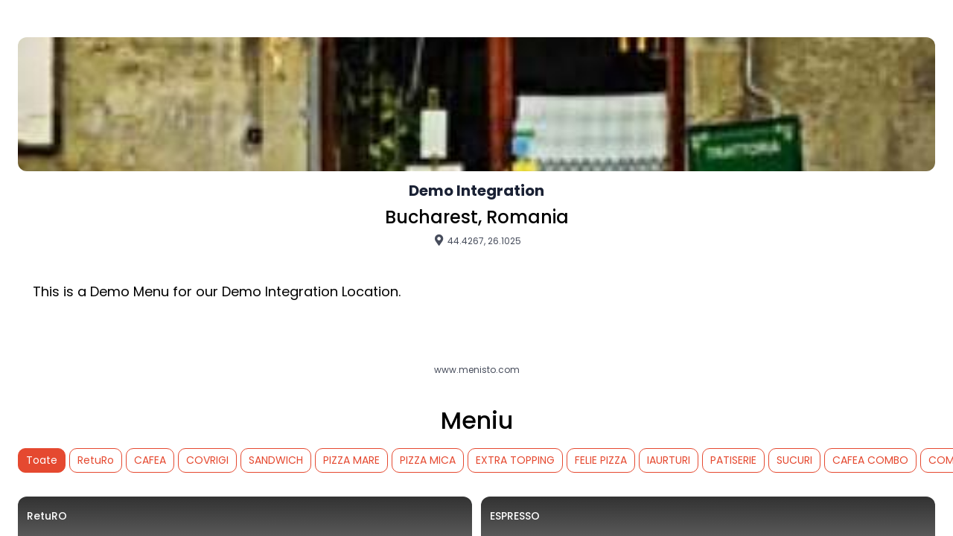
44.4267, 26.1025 (477, 240)
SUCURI (794, 460)
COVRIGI (207, 460)
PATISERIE (733, 460)
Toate (41, 460)
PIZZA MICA (428, 460)
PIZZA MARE (351, 460)
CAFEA (150, 460)
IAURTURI (668, 460)
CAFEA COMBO (870, 460)
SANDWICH (276, 460)
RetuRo (95, 460)
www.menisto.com (477, 370)
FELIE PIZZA (601, 460)
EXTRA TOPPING (515, 460)
